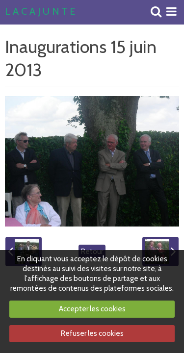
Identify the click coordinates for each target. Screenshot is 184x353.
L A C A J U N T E (40, 11)
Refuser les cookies (92, 333)
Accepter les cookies (92, 308)
